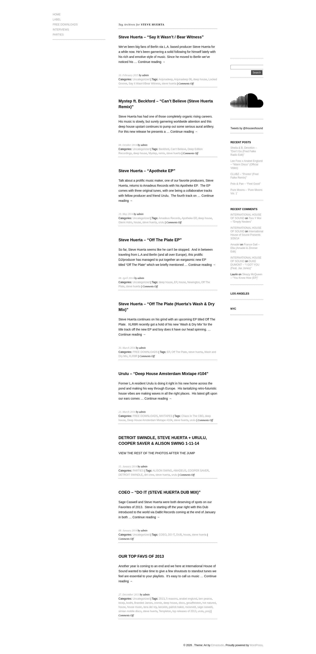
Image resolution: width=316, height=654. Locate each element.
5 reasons (172, 598)
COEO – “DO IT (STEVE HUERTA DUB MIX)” (159, 492)
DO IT (171, 534)
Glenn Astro (125, 222)
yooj (207, 611)
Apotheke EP (189, 218)
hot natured (209, 602)
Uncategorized (141, 79)
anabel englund (188, 598)
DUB (179, 534)
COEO (163, 534)
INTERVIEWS (61, 29)
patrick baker (176, 607)
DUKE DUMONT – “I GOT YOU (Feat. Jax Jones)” (244, 265)
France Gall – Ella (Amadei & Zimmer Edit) (245, 248)
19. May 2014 (125, 214)
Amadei (234, 244)
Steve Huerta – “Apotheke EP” (146, 171)
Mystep (153, 153)
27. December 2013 (128, 594)
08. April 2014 (126, 278)
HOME (57, 14)
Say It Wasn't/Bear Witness (144, 83)
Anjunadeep (166, 79)
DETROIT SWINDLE (130, 474)
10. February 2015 (128, 75)
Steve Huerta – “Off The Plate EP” (150, 240)
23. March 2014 (126, 411)
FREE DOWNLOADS (65, 24)
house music (134, 607)
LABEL (57, 19)
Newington (193, 282)
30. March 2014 (126, 347)
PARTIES (58, 34)
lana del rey (150, 607)
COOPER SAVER (198, 470)
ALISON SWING (162, 470)
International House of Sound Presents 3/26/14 (246, 235)
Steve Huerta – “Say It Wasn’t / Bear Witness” (161, 37)
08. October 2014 (127, 145)
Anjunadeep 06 (183, 79)
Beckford (164, 149)
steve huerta (169, 83)
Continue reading (151, 62)
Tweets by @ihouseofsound (246, 128)
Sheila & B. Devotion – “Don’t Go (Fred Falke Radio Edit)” (243, 151)
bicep (121, 602)
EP (175, 282)
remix (161, 153)
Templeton (165, 611)
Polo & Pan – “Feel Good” (245, 183)
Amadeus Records (169, 218)
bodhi (129, 602)
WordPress (256, 645)
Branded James (143, 602)
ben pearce (205, 598)
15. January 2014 (127, 466)
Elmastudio (217, 645)
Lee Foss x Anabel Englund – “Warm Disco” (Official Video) (246, 164)
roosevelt (190, 607)
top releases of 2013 (184, 611)
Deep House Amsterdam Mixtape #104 (149, 420)
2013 (162, 598)
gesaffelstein (193, 602)
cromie (158, 602)
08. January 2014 (127, 530)
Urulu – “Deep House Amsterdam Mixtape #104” (163, 374)
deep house (200, 79)
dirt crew (149, 474)
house (137, 222)
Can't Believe (178, 149)
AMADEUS (179, 470)
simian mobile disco (130, 611)
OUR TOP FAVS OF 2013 (141, 556)
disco (182, 602)
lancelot (162, 607)
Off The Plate (179, 352)
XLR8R (133, 356)
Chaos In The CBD (192, 416)
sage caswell (204, 607)
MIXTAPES (165, 416)
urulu (161, 222)
